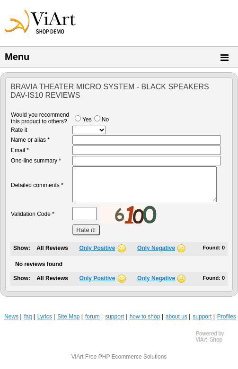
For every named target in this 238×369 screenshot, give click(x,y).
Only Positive (97, 248)
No (101, 119)
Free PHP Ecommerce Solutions (126, 356)
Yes (83, 119)
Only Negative (156, 248)
